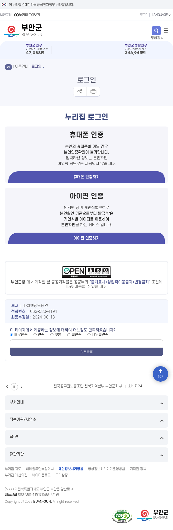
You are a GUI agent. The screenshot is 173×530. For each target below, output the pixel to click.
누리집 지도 (13, 469)
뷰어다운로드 (41, 475)
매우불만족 (100, 335)
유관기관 (86, 455)
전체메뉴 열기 (166, 30)
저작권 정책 (138, 469)
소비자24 (135, 386)
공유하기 (79, 91)
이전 (7, 387)
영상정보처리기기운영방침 (106, 469)
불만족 (77, 335)
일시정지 (14, 387)
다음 (21, 387)
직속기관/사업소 (86, 420)
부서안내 (86, 403)
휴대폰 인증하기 (86, 177)
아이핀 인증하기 (86, 238)
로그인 (144, 15)
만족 (41, 335)
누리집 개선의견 (16, 475)
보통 (58, 335)
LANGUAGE (162, 15)
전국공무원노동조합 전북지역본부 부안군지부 (87, 386)
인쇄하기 (93, 91)
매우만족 (21, 335)
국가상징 (61, 475)
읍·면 (86, 437)
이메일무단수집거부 (40, 469)
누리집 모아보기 (27, 15)
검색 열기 (156, 30)
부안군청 (5, 15)
